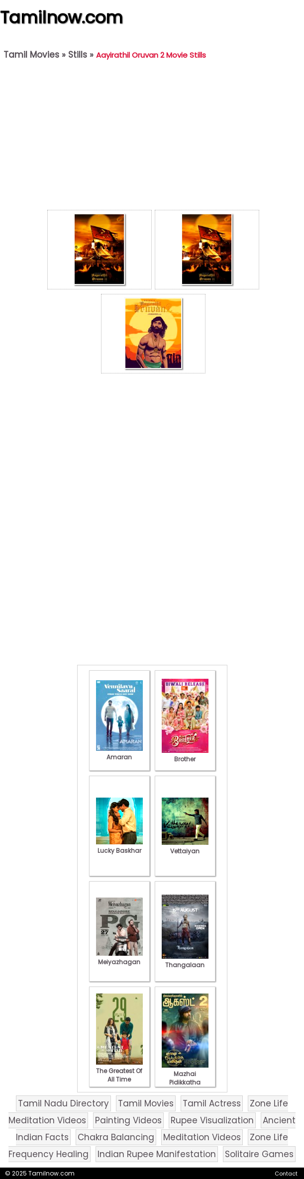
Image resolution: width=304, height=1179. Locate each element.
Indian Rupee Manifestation (157, 1154)
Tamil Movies (31, 55)
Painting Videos (128, 1120)
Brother (185, 754)
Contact (286, 1174)
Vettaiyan (185, 846)
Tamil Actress (212, 1103)
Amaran (119, 752)
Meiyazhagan (119, 957)
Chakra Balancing (116, 1137)
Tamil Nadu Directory (63, 1103)
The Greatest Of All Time (119, 1071)
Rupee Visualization (212, 1120)
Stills (77, 55)
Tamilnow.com (61, 17)
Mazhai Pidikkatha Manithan (185, 1078)
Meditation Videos (202, 1137)
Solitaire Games (259, 1154)
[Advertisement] (153, 137)
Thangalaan (185, 960)
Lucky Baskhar (119, 846)
